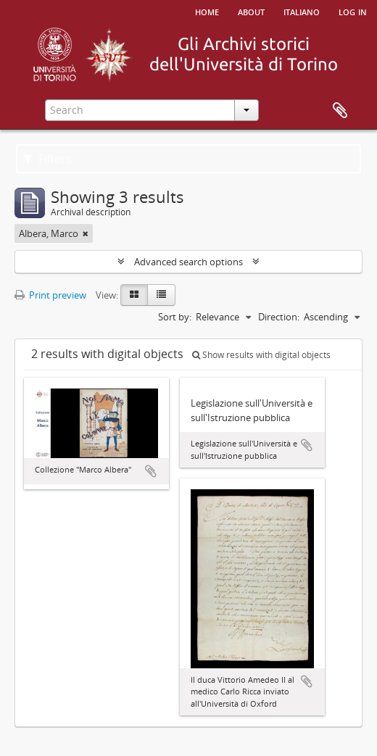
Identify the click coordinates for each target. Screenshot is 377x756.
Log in (353, 11)
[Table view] (161, 295)
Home (207, 11)
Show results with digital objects (261, 355)
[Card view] (134, 295)
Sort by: (174, 316)
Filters (47, 159)
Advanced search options (188, 261)
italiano (301, 11)
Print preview (50, 295)
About (251, 11)
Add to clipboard (151, 471)
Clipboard (340, 111)
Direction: (278, 316)
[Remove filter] (85, 233)
